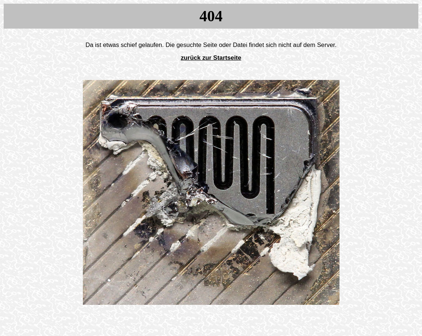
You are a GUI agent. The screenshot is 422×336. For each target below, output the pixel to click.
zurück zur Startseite (211, 57)
